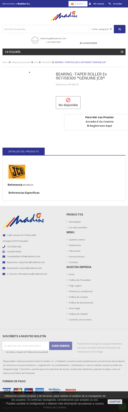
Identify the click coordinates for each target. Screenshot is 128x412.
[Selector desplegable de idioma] (78, 4)
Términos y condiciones (80, 291)
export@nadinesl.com (31, 268)
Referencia (15, 185)
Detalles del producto (23, 151)
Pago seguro (75, 285)
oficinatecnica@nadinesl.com (32, 273)
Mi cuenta (96, 4)
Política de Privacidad (79, 279)
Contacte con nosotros (80, 319)
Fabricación (74, 250)
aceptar (114, 401)
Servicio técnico (76, 256)
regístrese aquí (101, 126)
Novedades (74, 221)
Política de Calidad (78, 313)
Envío (71, 274)
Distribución (74, 245)
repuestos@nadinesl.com (32, 262)
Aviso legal (74, 308)
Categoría (13, 52)
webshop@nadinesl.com (53, 38)
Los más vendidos (77, 227)
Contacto (73, 262)
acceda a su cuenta (100, 121)
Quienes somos (76, 239)
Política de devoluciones (81, 302)
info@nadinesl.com (30, 256)
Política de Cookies (78, 296)
